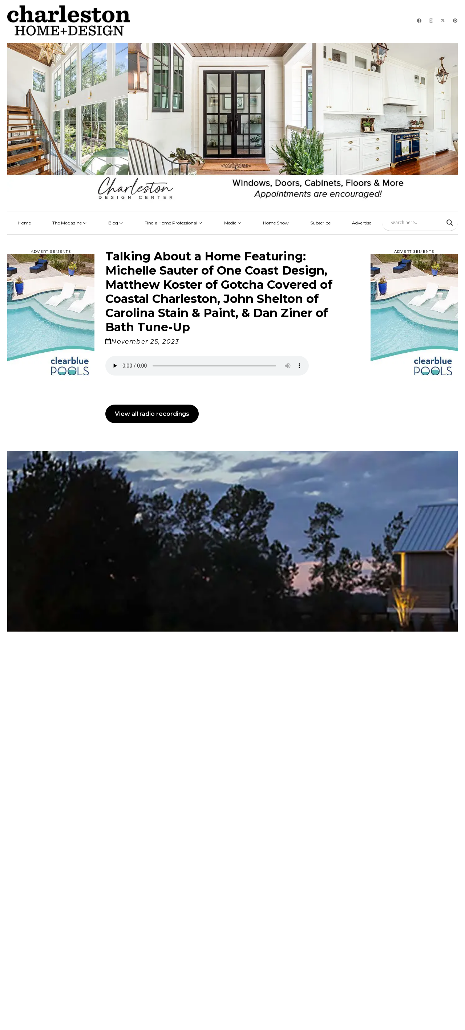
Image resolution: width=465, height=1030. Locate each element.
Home (24, 223)
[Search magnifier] (450, 223)
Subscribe (320, 223)
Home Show (276, 223)
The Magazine (69, 223)
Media (233, 223)
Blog (115, 223)
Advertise (361, 223)
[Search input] (417, 223)
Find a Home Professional (173, 223)
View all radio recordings (152, 413)
